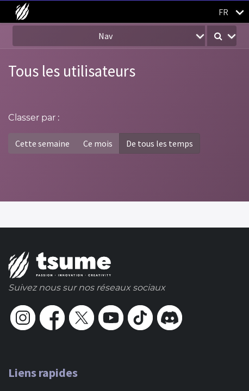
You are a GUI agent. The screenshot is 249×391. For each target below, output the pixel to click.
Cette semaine (42, 143)
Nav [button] (105, 35)
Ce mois (98, 143)
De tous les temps (159, 143)
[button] (221, 36)
